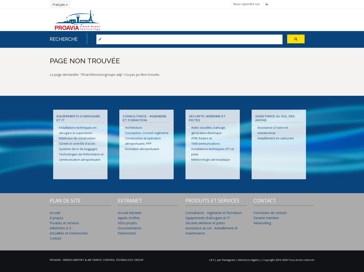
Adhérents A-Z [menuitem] (60, 228)
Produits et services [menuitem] (64, 223)
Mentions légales (249, 260)
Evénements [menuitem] (127, 233)
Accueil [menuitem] (55, 213)
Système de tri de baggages (78, 149)
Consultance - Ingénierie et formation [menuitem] (213, 213)
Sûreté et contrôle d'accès (77, 144)
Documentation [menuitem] (129, 228)
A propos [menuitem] (56, 218)
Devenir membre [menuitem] (266, 218)
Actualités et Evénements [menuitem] (69, 233)
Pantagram (229, 260)
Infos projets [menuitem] (127, 223)
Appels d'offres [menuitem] (129, 218)
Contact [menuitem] (56, 238)
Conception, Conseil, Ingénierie (147, 133)
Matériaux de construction (77, 138)
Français (60, 4)
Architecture (133, 128)
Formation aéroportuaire (142, 149)
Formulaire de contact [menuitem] (270, 213)
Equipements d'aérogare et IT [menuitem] (207, 218)
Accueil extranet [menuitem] (130, 213)
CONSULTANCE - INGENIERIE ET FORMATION (144, 118)
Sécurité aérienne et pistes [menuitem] (205, 223)
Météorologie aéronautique (210, 160)
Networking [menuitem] (262, 223)
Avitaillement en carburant (275, 138)
